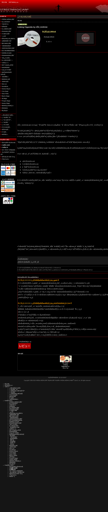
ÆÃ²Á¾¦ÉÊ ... (6, 129)
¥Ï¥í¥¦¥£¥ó (5, 108)
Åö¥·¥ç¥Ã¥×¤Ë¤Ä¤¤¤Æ (8, 142)
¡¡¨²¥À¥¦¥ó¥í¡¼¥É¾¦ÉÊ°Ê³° (17, 391)
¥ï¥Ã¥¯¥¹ (12, 442)
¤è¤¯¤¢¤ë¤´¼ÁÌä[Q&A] (8, 150)
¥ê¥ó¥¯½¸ (12, 476)
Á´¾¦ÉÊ (11, 398)
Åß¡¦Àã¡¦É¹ (5, 110)
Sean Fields (5, 93)
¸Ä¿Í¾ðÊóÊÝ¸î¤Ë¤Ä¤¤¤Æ (16, 472)
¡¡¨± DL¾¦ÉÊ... (6, 124)
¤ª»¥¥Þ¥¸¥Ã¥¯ (6, 34)
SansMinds (5, 86)
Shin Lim (4, 84)
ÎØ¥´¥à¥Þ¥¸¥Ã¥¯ (6, 43)
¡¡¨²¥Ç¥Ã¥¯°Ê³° (13, 389)
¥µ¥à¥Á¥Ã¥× (13, 438)
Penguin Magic (6, 101)
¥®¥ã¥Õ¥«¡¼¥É (14, 427)
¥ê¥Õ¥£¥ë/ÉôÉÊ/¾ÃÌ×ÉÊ (16, 434)
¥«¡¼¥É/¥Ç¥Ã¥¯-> (7, 60)
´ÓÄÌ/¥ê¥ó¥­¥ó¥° (6, 46)
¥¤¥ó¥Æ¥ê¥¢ (5, 67)
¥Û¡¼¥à (4, 2)
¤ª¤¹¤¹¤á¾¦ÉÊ (13, 395)
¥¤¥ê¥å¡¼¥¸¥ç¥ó (6, 53)
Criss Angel (5, 91)
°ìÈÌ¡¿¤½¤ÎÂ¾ (6, 58)
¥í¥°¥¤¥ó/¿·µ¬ (14, 2)
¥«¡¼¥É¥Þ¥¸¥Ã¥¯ (7, 29)
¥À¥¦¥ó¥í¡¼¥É (6, 79)
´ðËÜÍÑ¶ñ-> (5, 76)
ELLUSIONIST (6, 21)
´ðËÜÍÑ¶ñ (12, 435)
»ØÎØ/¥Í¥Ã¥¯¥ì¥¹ (6, 41)
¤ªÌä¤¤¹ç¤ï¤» (5, 159)
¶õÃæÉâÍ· (4, 26)
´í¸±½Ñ (4, 36)
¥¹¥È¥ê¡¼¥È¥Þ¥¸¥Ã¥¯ (8, 19)
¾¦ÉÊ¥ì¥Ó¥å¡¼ (13, 399)
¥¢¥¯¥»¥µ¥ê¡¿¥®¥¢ (7, 65)
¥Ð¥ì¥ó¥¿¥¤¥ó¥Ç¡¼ (7, 105)
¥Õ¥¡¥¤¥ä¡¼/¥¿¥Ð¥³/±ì (8, 38)
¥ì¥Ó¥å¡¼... (5, 134)
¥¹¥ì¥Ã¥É (12, 441)
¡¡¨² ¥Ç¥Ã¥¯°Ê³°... (7, 117)
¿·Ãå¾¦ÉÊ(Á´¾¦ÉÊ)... (8, 115)
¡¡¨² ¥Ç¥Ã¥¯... (6, 122)
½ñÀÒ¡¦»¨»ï (5, 62)
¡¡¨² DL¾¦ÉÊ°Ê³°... (7, 120)
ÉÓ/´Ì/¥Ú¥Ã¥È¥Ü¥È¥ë (8, 50)
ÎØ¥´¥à (11, 440)
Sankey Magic (6, 103)
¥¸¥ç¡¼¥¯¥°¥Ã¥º (6, 70)
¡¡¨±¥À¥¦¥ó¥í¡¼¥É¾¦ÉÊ (16, 393)
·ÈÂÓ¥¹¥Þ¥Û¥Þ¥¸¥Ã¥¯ (8, 48)
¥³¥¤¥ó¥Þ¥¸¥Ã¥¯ (6, 31)
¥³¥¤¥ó (11, 444)
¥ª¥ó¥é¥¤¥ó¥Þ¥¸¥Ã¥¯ (8, 55)
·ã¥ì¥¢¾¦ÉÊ (5, 81)
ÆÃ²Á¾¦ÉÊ (12, 396)
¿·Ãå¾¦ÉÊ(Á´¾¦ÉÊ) (14, 388)
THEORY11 (5, 24)
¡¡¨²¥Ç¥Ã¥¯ (12, 392)
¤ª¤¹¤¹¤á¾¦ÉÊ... (6, 127)
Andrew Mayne (6, 88)
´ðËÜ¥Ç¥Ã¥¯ (13, 437)
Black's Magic (6, 96)
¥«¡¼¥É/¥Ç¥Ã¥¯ (14, 426)
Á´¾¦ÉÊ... (4, 132)
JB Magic (4, 98)
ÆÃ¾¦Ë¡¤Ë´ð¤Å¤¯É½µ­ (8, 156)
